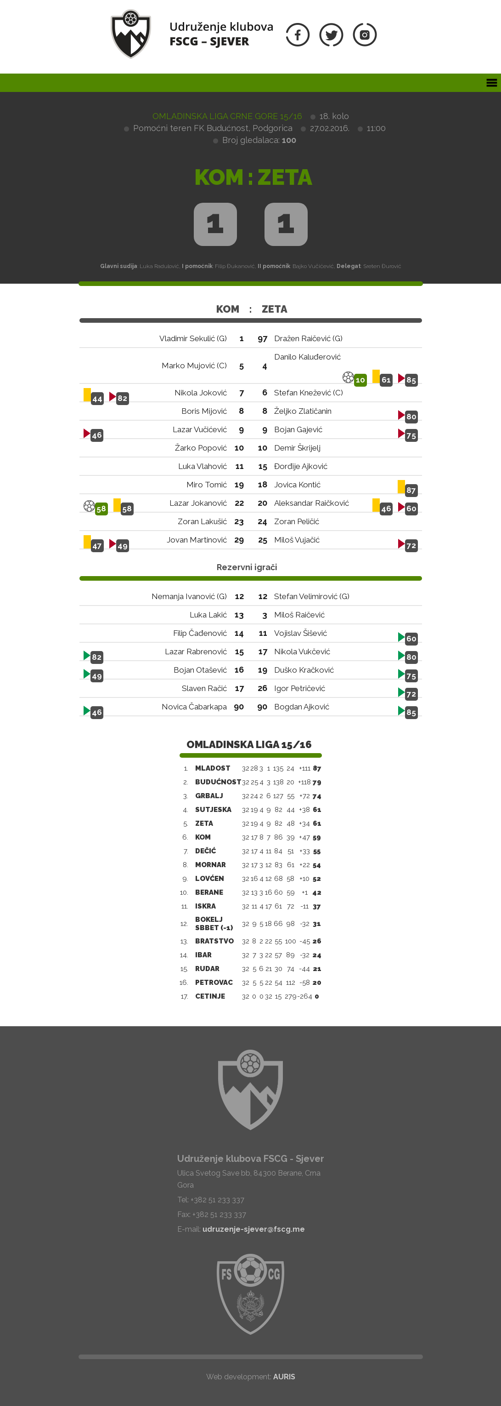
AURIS (284, 1376)
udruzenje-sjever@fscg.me (254, 1229)
